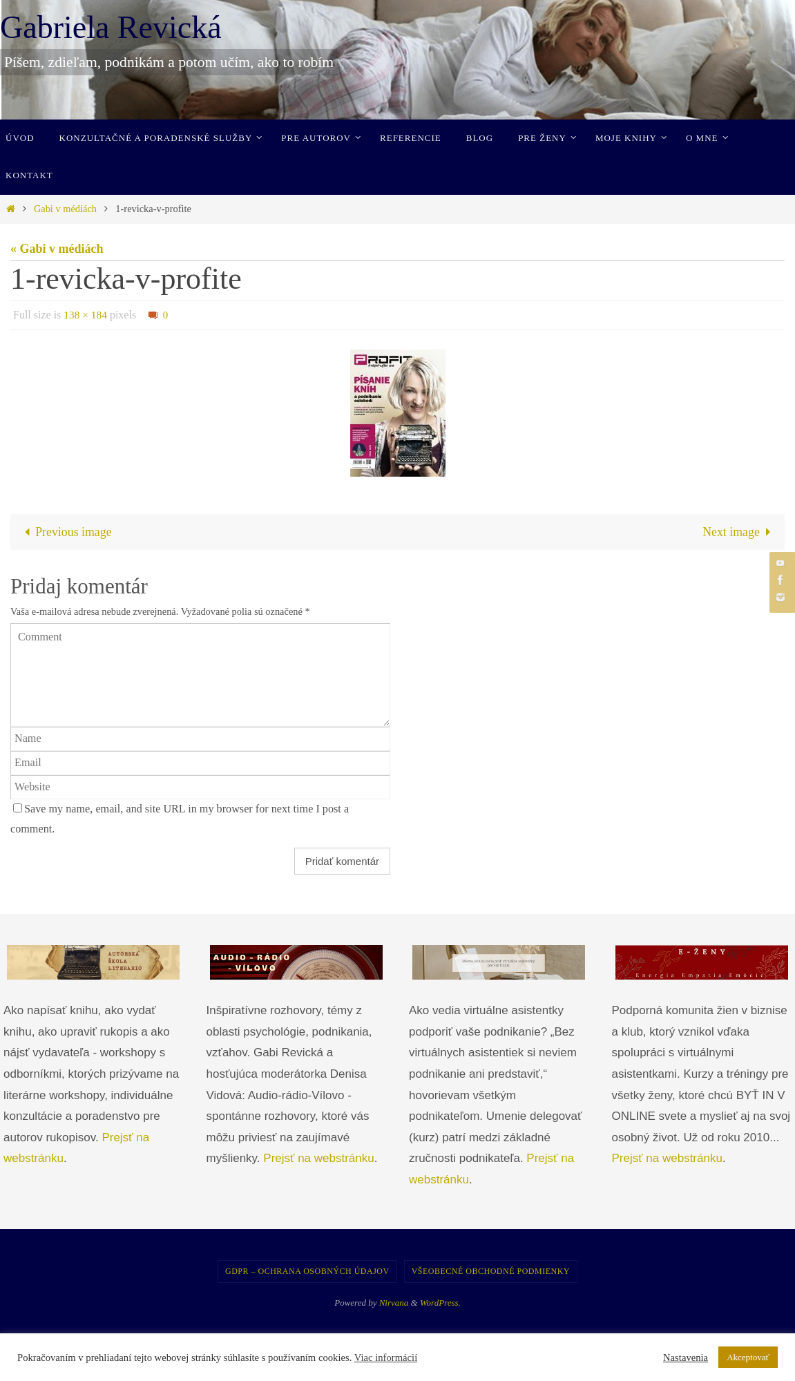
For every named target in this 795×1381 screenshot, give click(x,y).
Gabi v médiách (65, 208)
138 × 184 (86, 315)
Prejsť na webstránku (318, 1158)
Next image (739, 532)
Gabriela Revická (111, 27)
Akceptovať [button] (748, 1357)
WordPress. (440, 1302)
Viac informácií (386, 1357)
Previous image (65, 532)
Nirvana (394, 1302)
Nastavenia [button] (685, 1357)
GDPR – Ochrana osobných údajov (307, 1271)
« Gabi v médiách (57, 249)
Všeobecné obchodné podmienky (491, 1271)
